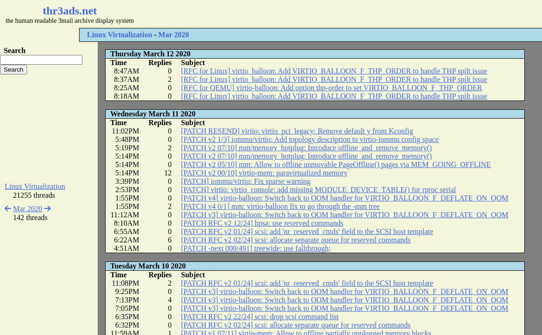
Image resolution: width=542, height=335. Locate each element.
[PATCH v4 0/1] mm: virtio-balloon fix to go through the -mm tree (280, 206)
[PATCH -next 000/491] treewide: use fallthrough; (256, 248)
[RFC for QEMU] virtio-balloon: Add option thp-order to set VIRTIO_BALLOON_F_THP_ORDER (331, 88)
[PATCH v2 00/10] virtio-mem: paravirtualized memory (264, 173)
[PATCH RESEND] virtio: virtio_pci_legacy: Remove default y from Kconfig (297, 131)
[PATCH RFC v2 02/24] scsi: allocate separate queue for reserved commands (296, 240)
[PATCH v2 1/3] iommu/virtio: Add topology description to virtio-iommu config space (310, 139)
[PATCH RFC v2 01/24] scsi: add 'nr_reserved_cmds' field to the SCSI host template (307, 231)
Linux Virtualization (119, 35)
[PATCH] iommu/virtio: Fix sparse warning (246, 181)
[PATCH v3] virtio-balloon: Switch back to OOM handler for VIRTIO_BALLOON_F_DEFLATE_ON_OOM (344, 215)
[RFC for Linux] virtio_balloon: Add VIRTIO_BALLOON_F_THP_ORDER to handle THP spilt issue (334, 71)
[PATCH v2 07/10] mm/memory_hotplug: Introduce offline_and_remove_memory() (306, 148)
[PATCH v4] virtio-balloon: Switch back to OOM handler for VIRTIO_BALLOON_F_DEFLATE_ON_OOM (344, 198)
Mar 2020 (173, 35)
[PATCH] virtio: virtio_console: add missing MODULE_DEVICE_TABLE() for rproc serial (318, 190)
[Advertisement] (277, 14)
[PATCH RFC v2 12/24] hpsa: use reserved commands (262, 223)
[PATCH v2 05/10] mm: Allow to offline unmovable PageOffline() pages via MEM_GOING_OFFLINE (336, 164)
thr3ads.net (70, 11)
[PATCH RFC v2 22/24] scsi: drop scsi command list (260, 317)
